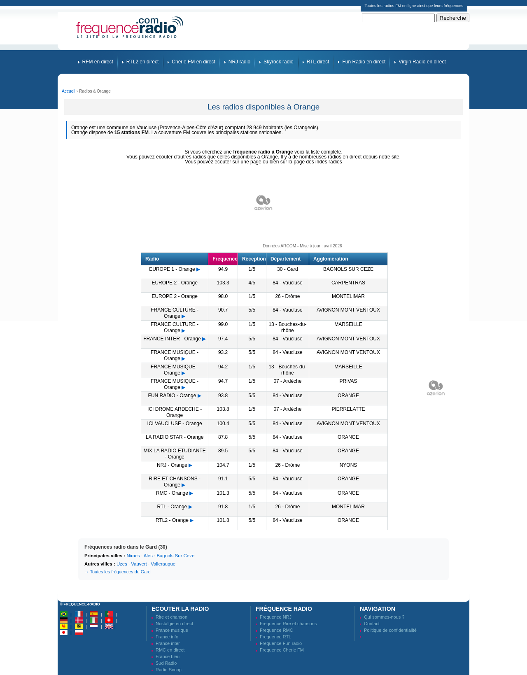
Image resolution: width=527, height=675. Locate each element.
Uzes (122, 563)
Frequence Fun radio (281, 643)
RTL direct (318, 62)
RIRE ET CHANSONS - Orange (175, 482)
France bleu (168, 656)
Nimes (133, 555)
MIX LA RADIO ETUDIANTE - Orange (174, 454)
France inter (168, 643)
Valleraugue (163, 563)
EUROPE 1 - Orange (172, 269)
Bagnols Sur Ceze (175, 555)
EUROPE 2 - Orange (174, 283)
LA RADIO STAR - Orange (175, 437)
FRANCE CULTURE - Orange (174, 313)
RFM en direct (97, 62)
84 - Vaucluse (288, 283)
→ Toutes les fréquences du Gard (117, 571)
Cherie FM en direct (193, 62)
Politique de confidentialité (390, 630)
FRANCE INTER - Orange (172, 339)
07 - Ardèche (287, 381)
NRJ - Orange (172, 465)
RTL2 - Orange (172, 520)
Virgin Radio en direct (422, 62)
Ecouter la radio (180, 608)
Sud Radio (166, 663)
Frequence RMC (276, 630)
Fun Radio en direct (363, 62)
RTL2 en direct (142, 62)
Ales (148, 555)
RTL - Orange (172, 507)
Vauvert (139, 563)
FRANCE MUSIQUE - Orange (174, 355)
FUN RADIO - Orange (172, 395)
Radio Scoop (169, 669)
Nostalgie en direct (174, 623)
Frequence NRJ (275, 616)
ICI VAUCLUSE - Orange (174, 423)
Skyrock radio (279, 62)
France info (167, 636)
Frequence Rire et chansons (288, 623)
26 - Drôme (287, 296)
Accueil (68, 91)
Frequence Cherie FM (282, 649)
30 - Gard (287, 269)
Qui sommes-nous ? (384, 616)
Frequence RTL (275, 636)
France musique (172, 630)
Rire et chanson (171, 616)
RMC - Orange (172, 493)
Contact (372, 623)
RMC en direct (170, 649)
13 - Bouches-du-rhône (287, 327)
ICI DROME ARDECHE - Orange (174, 412)
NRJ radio (239, 62)
